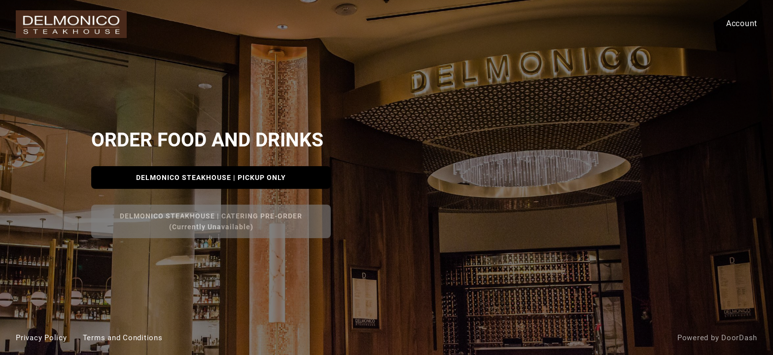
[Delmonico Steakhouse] (386, 177)
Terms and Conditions (123, 337)
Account (741, 23)
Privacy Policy (41, 337)
